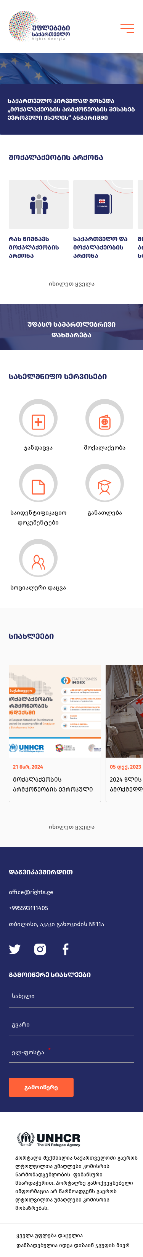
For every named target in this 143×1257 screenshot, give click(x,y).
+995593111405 (28, 908)
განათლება (105, 512)
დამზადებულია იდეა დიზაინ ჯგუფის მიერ (73, 1245)
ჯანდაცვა (38, 447)
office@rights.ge (31, 892)
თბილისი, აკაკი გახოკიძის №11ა (56, 924)
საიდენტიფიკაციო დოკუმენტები (38, 517)
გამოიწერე (41, 1087)
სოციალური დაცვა (38, 587)
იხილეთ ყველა (72, 283)
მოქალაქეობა (104, 447)
